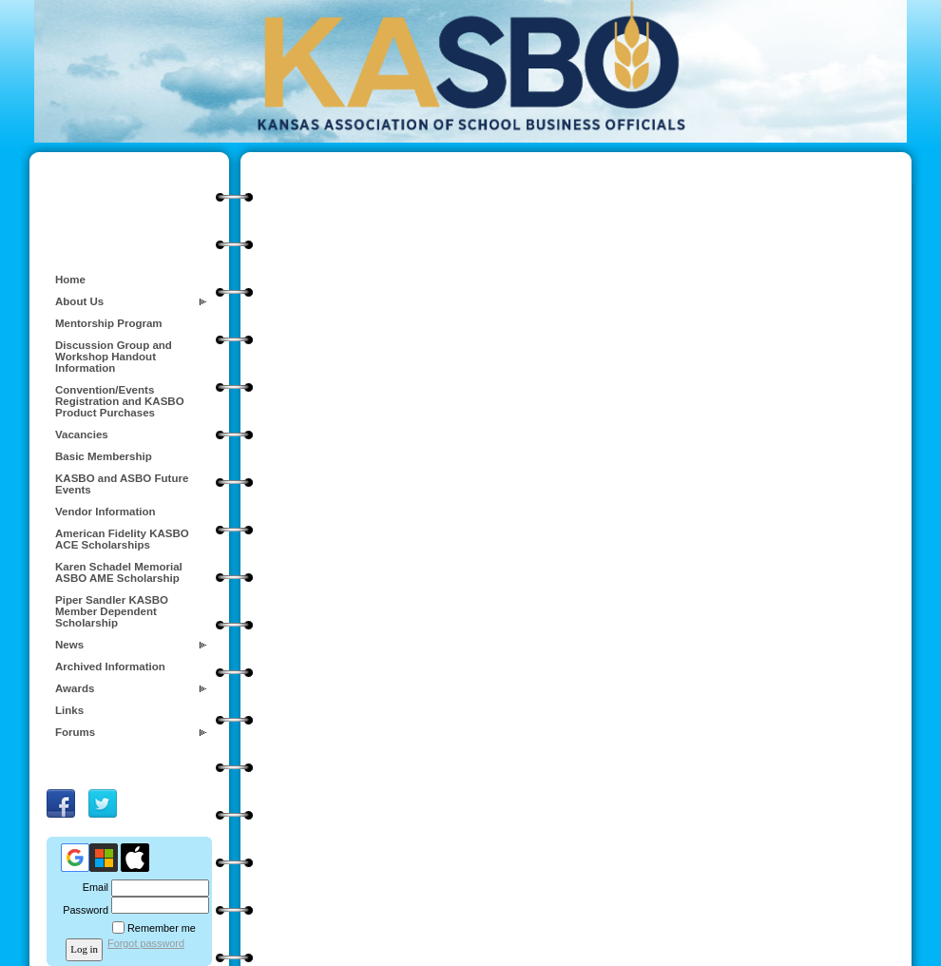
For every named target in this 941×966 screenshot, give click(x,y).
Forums (75, 732)
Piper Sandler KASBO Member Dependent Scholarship (111, 611)
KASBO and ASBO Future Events (121, 484)
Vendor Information (105, 511)
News (69, 644)
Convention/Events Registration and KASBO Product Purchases (119, 401)
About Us (79, 301)
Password (82, 910)
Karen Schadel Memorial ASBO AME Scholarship (118, 572)
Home (70, 279)
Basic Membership (103, 456)
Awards (74, 688)
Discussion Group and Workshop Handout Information (113, 356)
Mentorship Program (109, 323)
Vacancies (81, 434)
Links (69, 710)
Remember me (161, 928)
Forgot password (145, 943)
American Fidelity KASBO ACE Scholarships (122, 539)
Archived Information (110, 666)
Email (92, 887)
